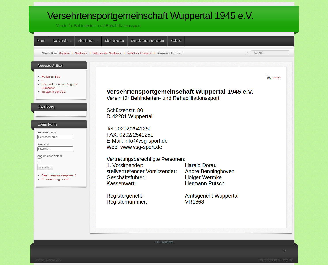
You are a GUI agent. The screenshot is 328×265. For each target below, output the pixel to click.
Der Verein (60, 40)
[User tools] (267, 74)
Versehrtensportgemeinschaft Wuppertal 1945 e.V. (150, 15)
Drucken (276, 77)
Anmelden (45, 167)
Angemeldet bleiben (50, 156)
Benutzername (46, 132)
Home (41, 40)
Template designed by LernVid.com (276, 260)
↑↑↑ (284, 250)
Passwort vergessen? (55, 179)
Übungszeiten (114, 40)
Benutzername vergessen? (59, 175)
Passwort (43, 144)
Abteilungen (86, 40)
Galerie (176, 40)
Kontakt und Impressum (147, 40)
